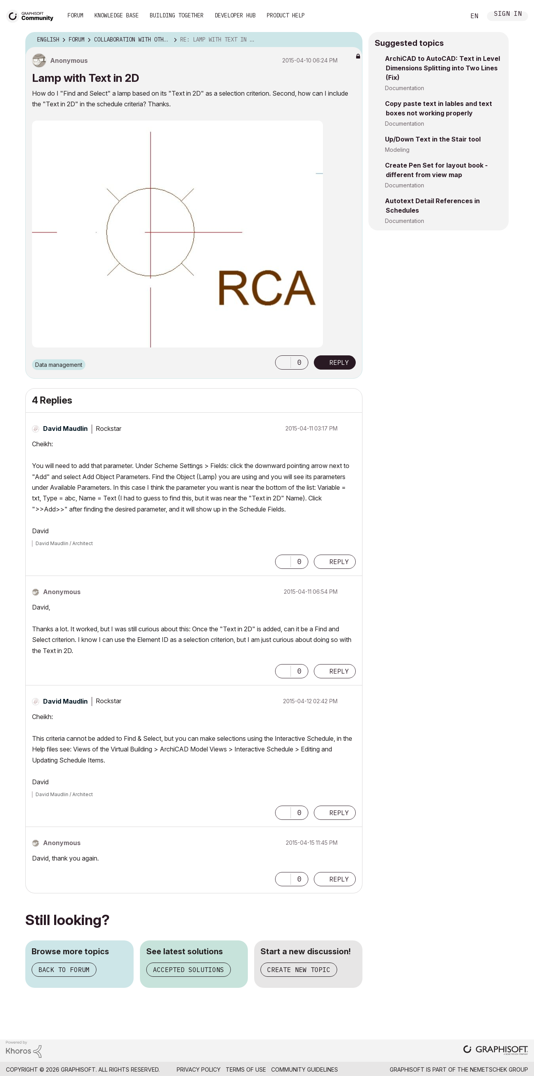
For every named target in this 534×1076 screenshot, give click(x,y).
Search (450, 16)
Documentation (404, 88)
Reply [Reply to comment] (339, 562)
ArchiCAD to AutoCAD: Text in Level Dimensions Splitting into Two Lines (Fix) (442, 68)
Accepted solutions (188, 970)
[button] (283, 362)
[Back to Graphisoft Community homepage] (32, 15)
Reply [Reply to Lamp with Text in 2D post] (339, 362)
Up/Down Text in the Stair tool (433, 139)
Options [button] (351, 40)
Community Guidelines (304, 1069)
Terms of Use (246, 1069)
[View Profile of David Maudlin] (65, 428)
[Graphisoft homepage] (495, 1051)
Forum (75, 15)
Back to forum (64, 970)
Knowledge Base (116, 15)
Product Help (286, 15)
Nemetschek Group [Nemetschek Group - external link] (499, 1069)
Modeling (397, 149)
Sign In (508, 14)
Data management (58, 364)
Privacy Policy (199, 1069)
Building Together (177, 15)
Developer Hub (235, 15)
